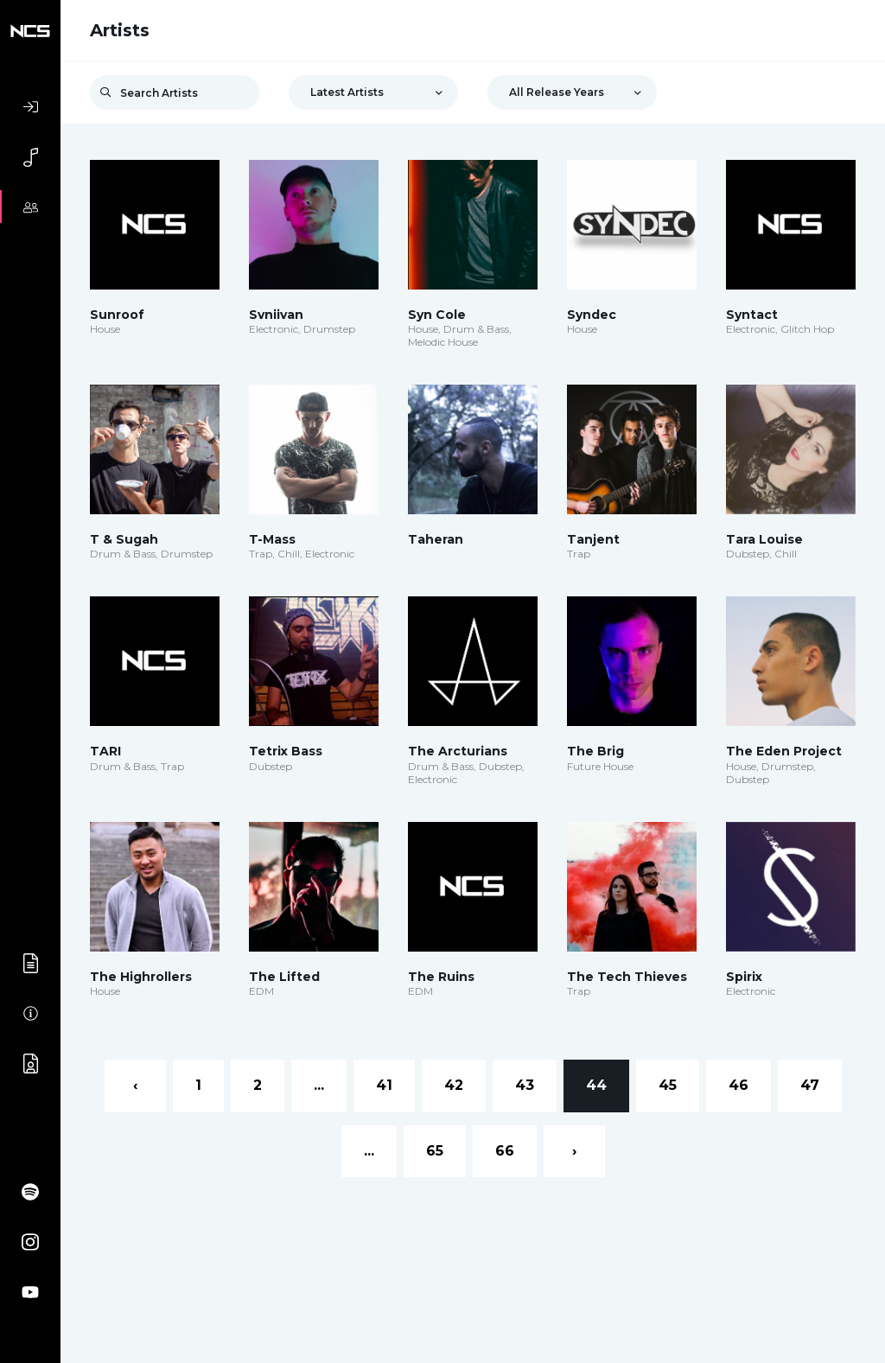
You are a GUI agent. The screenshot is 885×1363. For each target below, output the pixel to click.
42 (453, 1085)
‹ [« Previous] (135, 1085)
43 (524, 1085)
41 (384, 1085)
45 (668, 1085)
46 (738, 1085)
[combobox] (373, 92)
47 (809, 1085)
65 (434, 1151)
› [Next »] (574, 1151)
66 (504, 1151)
